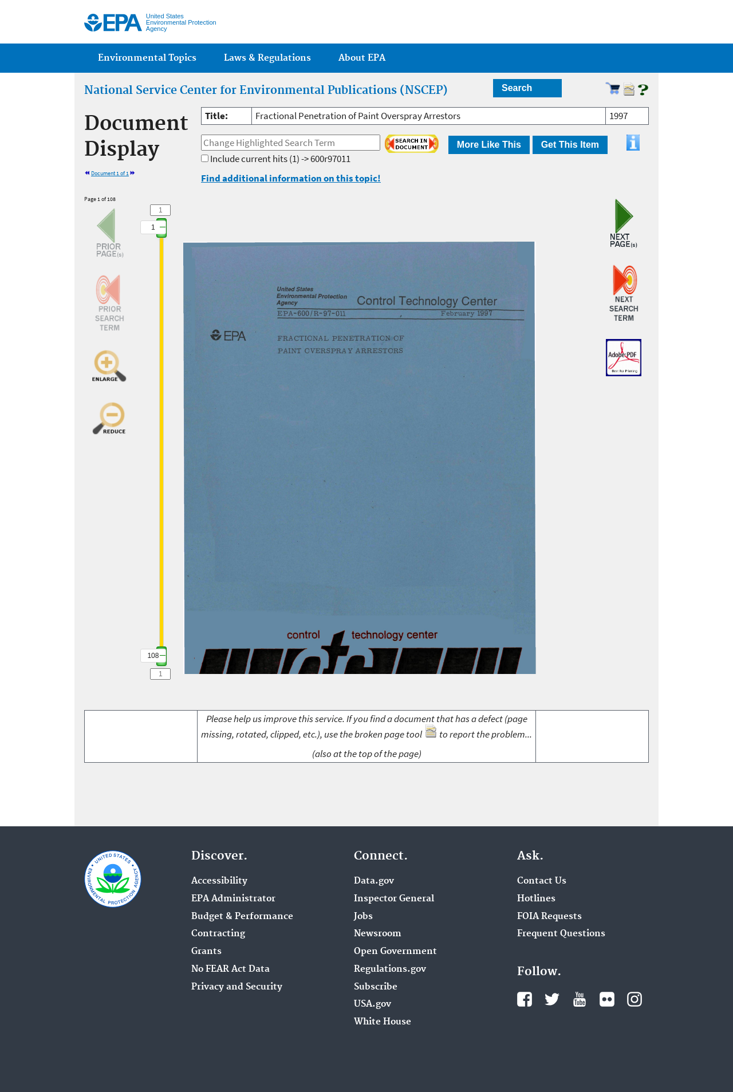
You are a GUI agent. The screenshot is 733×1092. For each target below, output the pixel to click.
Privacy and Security (236, 987)
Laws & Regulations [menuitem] (267, 58)
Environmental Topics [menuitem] (147, 58)
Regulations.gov (390, 969)
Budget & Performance (242, 917)
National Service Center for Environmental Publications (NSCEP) (266, 90)
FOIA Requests (549, 917)
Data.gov (374, 881)
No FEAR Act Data (230, 969)
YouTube (579, 999)
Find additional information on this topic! (291, 178)
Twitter (552, 999)
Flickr (607, 999)
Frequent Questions (561, 934)
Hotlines (536, 899)
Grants (206, 952)
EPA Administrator (233, 899)
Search (517, 88)
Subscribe (375, 987)
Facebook (524, 999)
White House (382, 1022)
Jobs (363, 917)
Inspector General (394, 899)
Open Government (395, 952)
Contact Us (541, 881)
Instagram (634, 999)
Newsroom (377, 934)
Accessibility (219, 881)
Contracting (218, 934)
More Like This (489, 144)
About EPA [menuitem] (361, 58)
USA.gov (372, 1004)
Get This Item (570, 144)
